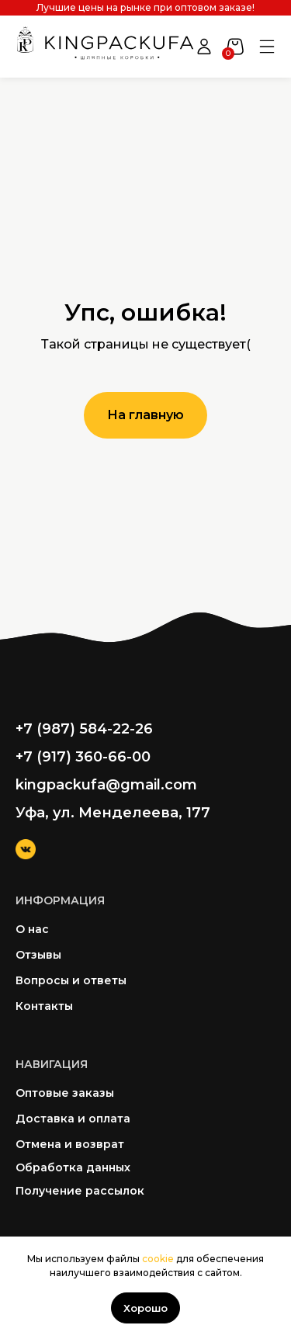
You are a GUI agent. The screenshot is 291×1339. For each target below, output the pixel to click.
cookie (158, 1258)
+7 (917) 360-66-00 (83, 756)
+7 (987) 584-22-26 (84, 728)
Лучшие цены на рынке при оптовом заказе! (145, 7)
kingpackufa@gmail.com (106, 784)
